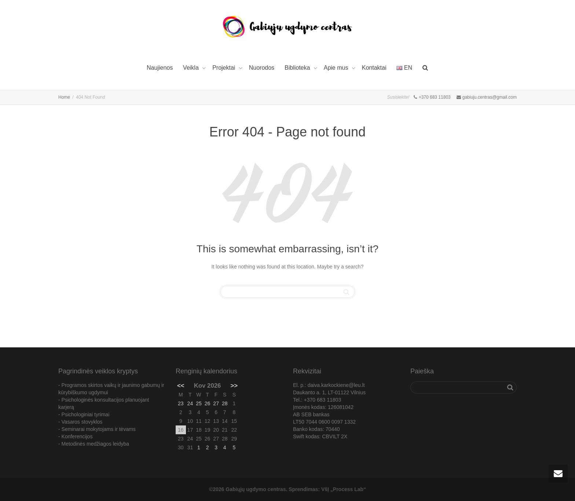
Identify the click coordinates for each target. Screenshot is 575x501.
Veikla (191, 68)
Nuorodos (261, 68)
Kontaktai (374, 68)
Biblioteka (298, 68)
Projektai (224, 68)
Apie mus (337, 68)
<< (180, 385)
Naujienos (160, 68)
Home (64, 97)
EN (404, 68)
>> (234, 385)
